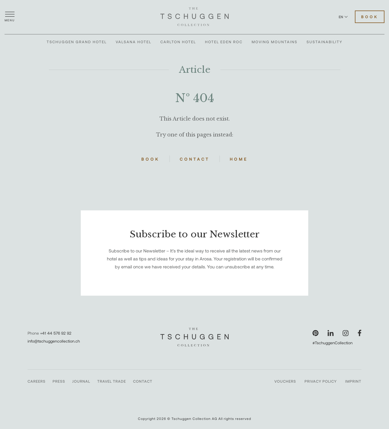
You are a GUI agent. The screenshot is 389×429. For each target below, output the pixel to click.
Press (59, 381)
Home (239, 159)
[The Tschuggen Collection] (194, 17)
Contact (195, 159)
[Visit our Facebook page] (359, 333)
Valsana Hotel (133, 42)
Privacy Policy (321, 381)
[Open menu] (10, 17)
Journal (81, 381)
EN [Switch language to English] (343, 17)
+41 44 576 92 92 (55, 333)
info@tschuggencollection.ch (54, 341)
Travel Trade (111, 381)
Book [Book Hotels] (369, 16)
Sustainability (324, 42)
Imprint (353, 381)
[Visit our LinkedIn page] (331, 333)
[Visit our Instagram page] (346, 333)
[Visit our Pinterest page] (315, 333)
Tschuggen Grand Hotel (77, 42)
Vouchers (285, 381)
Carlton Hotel (178, 42)
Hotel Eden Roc (224, 42)
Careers (36, 381)
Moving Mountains (274, 42)
